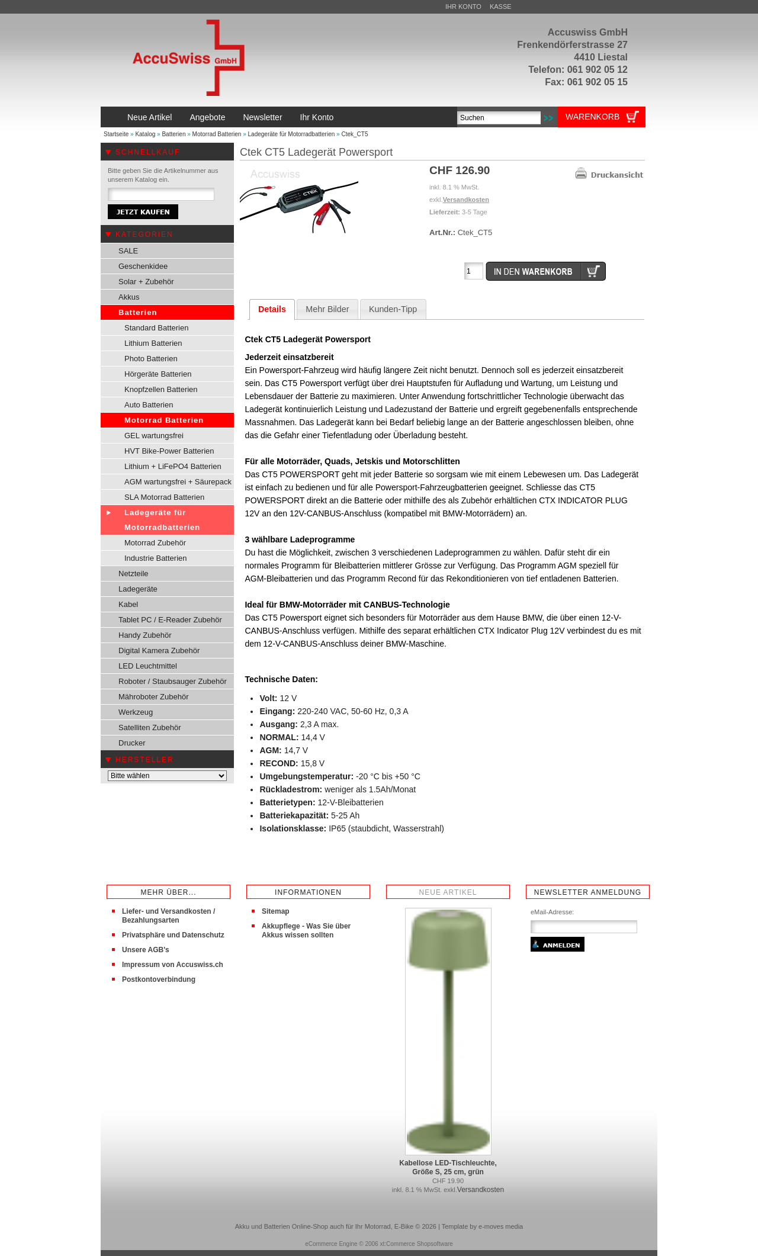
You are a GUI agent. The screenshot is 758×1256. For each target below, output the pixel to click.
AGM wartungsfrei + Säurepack (178, 481)
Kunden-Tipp (393, 309)
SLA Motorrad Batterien (164, 497)
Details (272, 309)
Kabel (128, 604)
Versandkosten (466, 199)
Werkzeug (135, 712)
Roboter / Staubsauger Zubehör (172, 681)
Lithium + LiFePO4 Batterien (172, 466)
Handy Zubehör (145, 635)
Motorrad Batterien (217, 134)
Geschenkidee (143, 266)
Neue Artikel (149, 117)
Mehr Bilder (327, 309)
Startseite (116, 134)
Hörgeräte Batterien (157, 374)
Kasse (501, 6)
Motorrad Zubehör (155, 542)
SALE (128, 250)
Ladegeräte (138, 588)
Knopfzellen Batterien (161, 389)
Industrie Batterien (155, 558)
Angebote (207, 117)
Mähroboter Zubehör (153, 696)
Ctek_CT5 (354, 134)
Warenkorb (592, 116)
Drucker (132, 742)
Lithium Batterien (153, 343)
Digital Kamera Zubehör (159, 650)
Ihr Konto (463, 6)
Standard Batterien (156, 327)
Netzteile (133, 573)
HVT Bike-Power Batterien (169, 450)
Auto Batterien (148, 404)
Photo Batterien (151, 358)
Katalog (145, 134)
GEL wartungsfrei (154, 435)
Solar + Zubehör (146, 281)
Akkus (128, 297)
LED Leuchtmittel (147, 665)
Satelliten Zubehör (149, 727)
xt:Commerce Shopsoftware (416, 1244)
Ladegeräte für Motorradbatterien (291, 134)
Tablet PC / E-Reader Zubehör (170, 619)
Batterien (173, 134)
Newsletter (262, 117)
